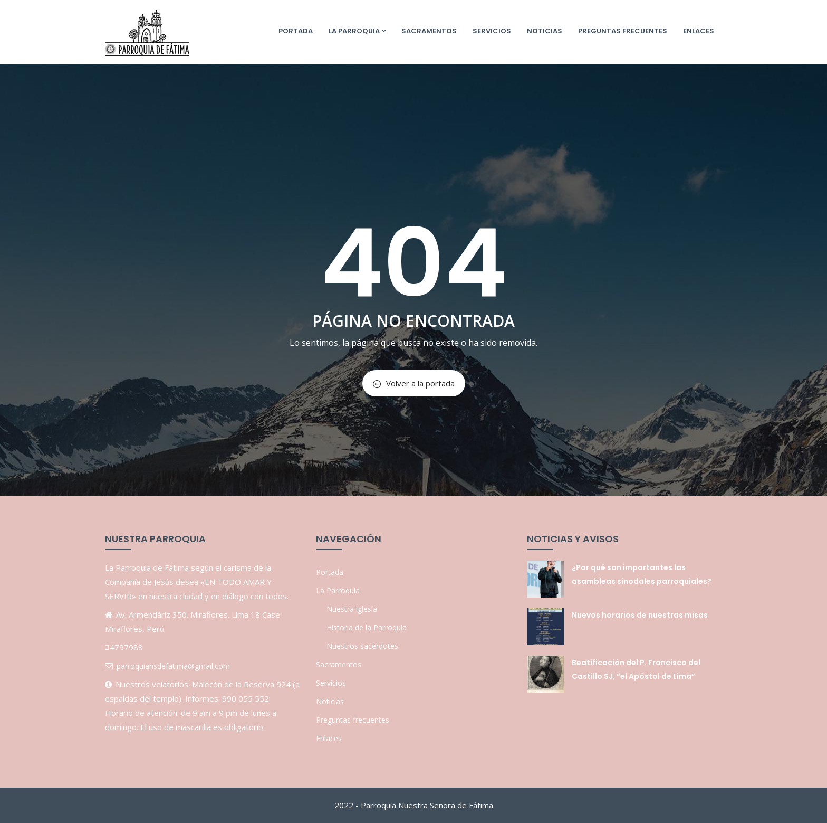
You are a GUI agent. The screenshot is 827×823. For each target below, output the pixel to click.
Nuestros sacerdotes (362, 646)
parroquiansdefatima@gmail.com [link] (173, 666)
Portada (295, 31)
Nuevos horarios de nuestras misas (640, 615)
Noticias (544, 31)
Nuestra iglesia (351, 609)
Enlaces (698, 31)
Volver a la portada (414, 383)
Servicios (492, 31)
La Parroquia (357, 31)
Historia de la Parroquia (366, 627)
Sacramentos (429, 31)
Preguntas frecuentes (622, 31)
